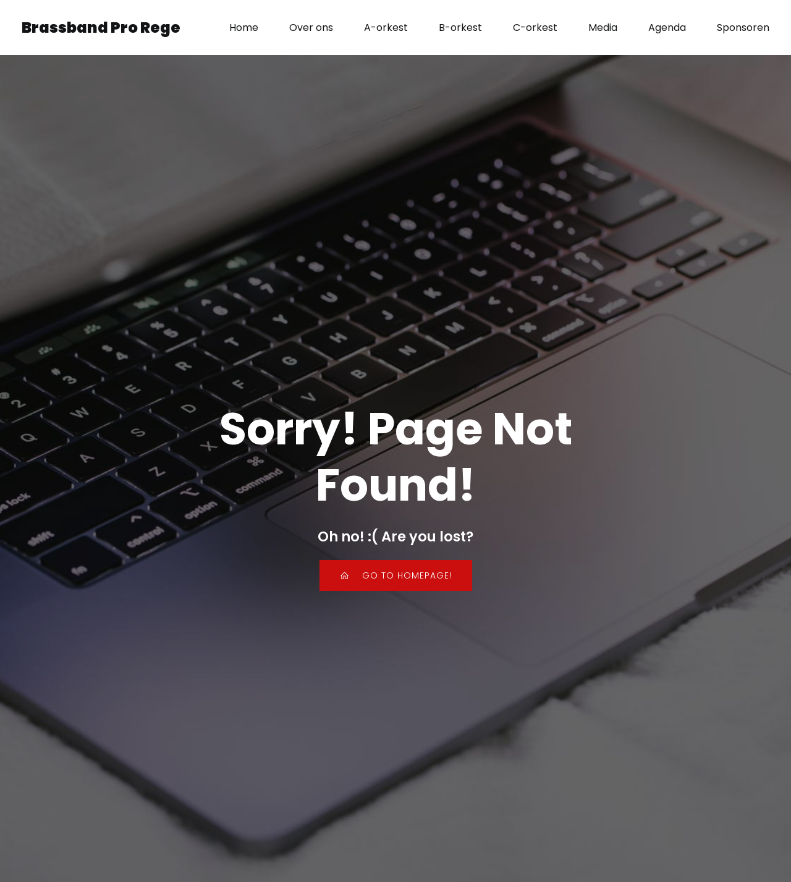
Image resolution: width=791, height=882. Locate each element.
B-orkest (460, 27)
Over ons (311, 27)
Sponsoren (743, 27)
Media (602, 27)
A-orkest (386, 27)
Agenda (667, 27)
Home (243, 27)
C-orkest (535, 27)
